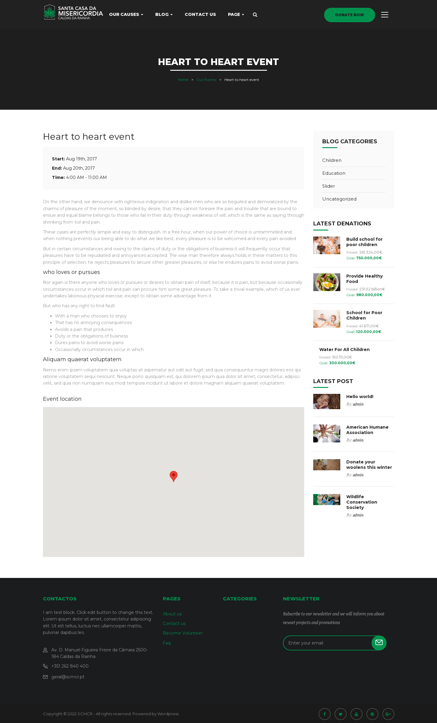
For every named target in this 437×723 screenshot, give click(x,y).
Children (331, 160)
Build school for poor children (364, 242)
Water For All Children (344, 349)
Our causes (126, 14)
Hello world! (359, 396)
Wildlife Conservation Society (361, 502)
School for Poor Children (364, 315)
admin (358, 404)
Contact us (200, 14)
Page (236, 14)
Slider (328, 186)
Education (333, 173)
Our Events (206, 79)
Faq (167, 643)
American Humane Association (367, 429)
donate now (349, 15)
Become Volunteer (183, 633)
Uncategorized (339, 199)
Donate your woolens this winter (369, 464)
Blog (164, 14)
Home (183, 79)
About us (172, 614)
